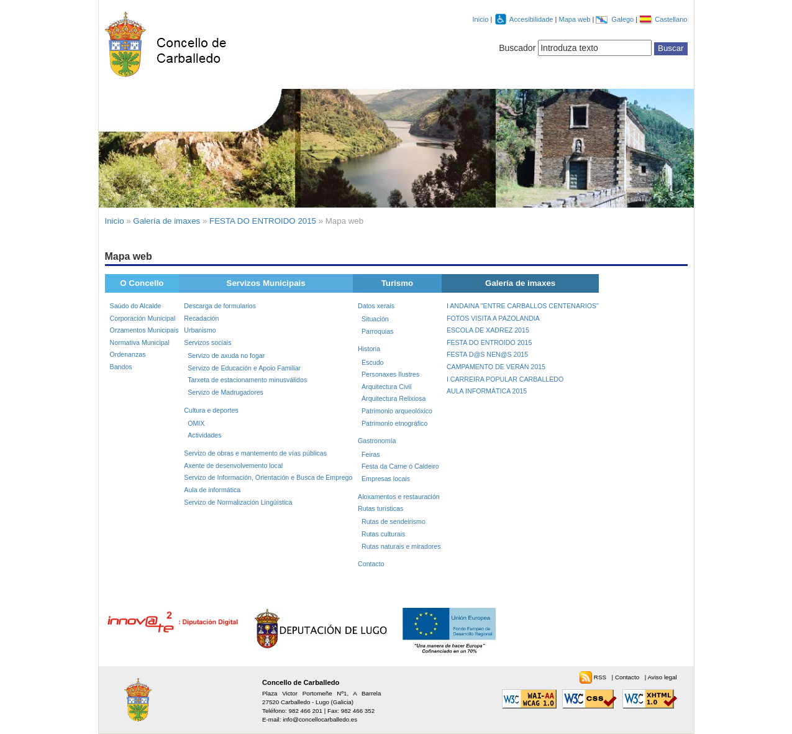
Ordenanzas (128, 354)
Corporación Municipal (143, 318)
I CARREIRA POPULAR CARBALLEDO (505, 379)
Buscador (517, 48)
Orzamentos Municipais (144, 330)
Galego (624, 19)
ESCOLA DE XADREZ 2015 (488, 330)
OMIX (196, 423)
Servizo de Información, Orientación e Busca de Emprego (268, 477)
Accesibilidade (532, 19)
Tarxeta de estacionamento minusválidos (247, 379)
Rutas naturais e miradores (401, 546)
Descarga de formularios (220, 306)
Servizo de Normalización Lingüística (238, 502)
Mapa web (575, 19)
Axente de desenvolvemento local (233, 465)
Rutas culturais (383, 534)
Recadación (201, 318)
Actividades (204, 435)
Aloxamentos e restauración (399, 496)
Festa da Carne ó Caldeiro (400, 466)
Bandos (121, 366)
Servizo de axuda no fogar (226, 355)
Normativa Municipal (140, 342)
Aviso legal (661, 677)
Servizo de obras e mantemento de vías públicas (255, 453)
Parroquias (377, 331)
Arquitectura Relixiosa (394, 398)
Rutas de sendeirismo (394, 521)
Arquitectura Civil (386, 386)
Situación (375, 319)
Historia (369, 348)
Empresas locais (386, 478)
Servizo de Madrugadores (225, 392)
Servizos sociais (207, 342)
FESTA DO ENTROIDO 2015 (262, 221)
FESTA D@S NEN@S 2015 (487, 354)
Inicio (481, 19)
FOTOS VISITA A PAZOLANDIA (493, 318)
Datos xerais (376, 306)
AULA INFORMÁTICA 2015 (487, 391)
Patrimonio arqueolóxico (397, 411)
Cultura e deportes (211, 410)
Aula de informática (212, 489)
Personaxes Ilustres (390, 374)
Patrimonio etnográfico (394, 423)
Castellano (671, 19)
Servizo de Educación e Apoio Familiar (244, 368)
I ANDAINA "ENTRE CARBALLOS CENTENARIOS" (523, 306)
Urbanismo (200, 330)
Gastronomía (377, 440)
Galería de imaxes (166, 221)
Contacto (371, 563)
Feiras (371, 454)
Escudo (372, 362)
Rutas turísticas (380, 508)
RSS (601, 677)
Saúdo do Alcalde (136, 306)
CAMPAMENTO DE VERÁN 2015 (496, 366)
